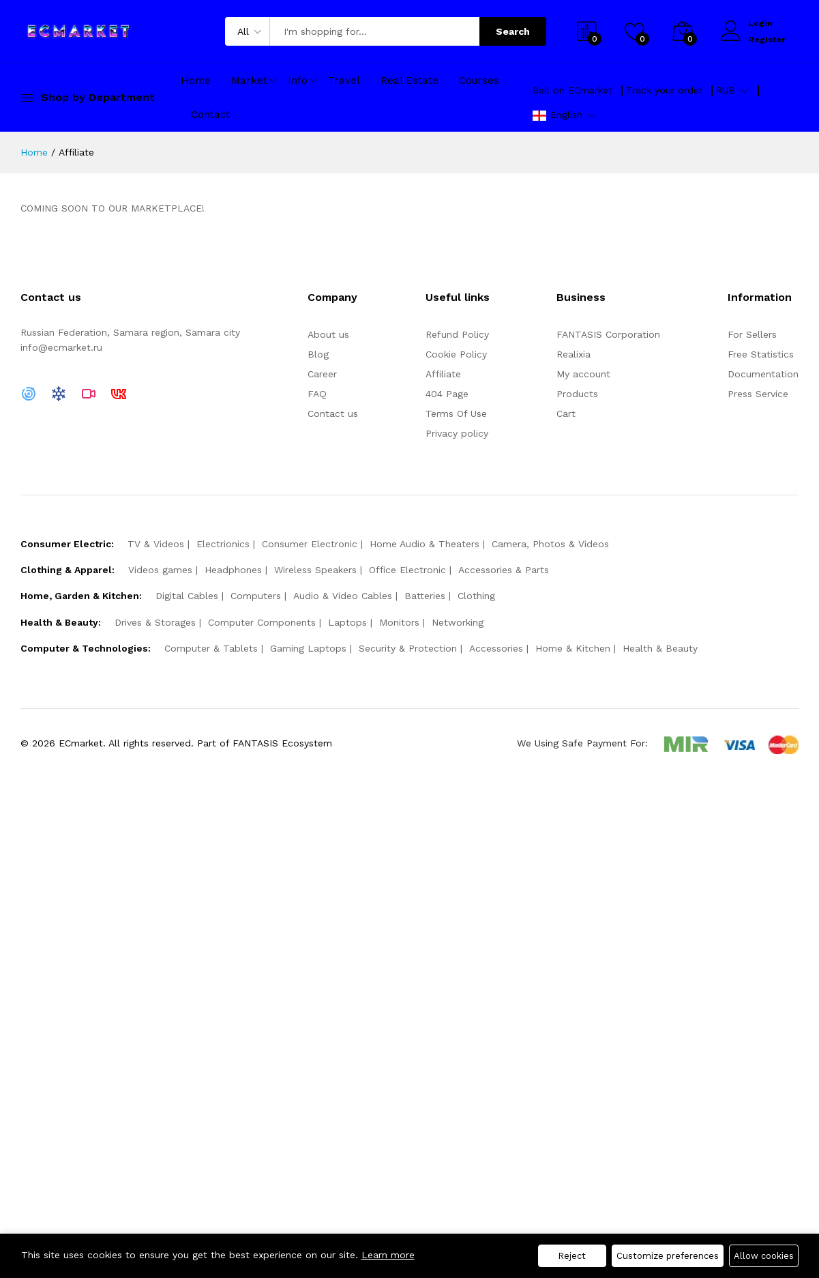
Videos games (160, 569)
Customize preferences (667, 1256)
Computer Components (262, 622)
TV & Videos (156, 543)
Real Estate (409, 80)
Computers (255, 595)
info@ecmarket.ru (61, 347)
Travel (344, 80)
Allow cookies (764, 1256)
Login (760, 23)
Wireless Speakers (315, 569)
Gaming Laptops (308, 648)
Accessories (496, 648)
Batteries (424, 595)
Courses (479, 80)
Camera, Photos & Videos (550, 543)
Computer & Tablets (211, 648)
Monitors (399, 622)
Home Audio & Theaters (424, 543)
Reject (572, 1256)
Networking (457, 622)
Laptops (347, 622)
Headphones (233, 569)
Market (249, 80)
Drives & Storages (155, 622)
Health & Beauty (660, 648)
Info (298, 80)
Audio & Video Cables (342, 595)
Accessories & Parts (503, 569)
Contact (210, 114)
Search (513, 31)
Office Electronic (407, 569)
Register (766, 39)
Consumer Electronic (309, 543)
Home (196, 80)
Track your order (664, 90)
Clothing (476, 595)
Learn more (388, 1254)
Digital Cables (186, 595)
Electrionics (223, 543)
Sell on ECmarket (572, 90)
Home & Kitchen (572, 648)
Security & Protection (408, 648)
